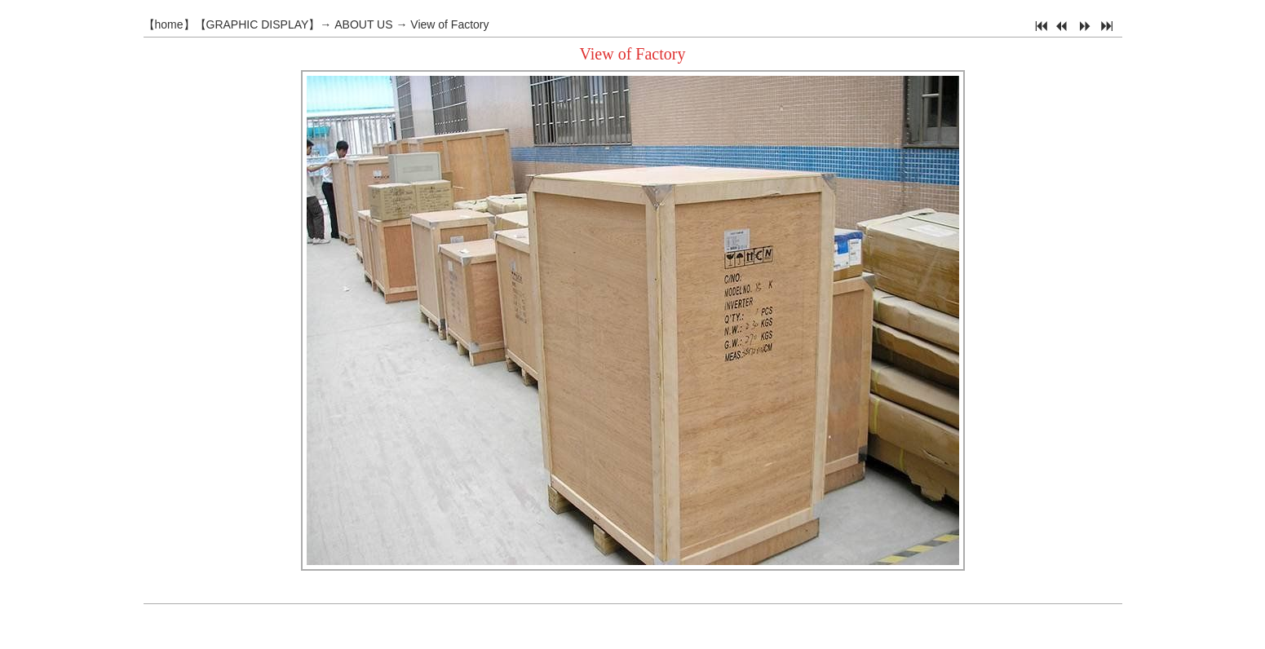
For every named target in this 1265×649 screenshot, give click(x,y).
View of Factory (449, 24)
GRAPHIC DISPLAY (257, 24)
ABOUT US (363, 24)
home (169, 24)
